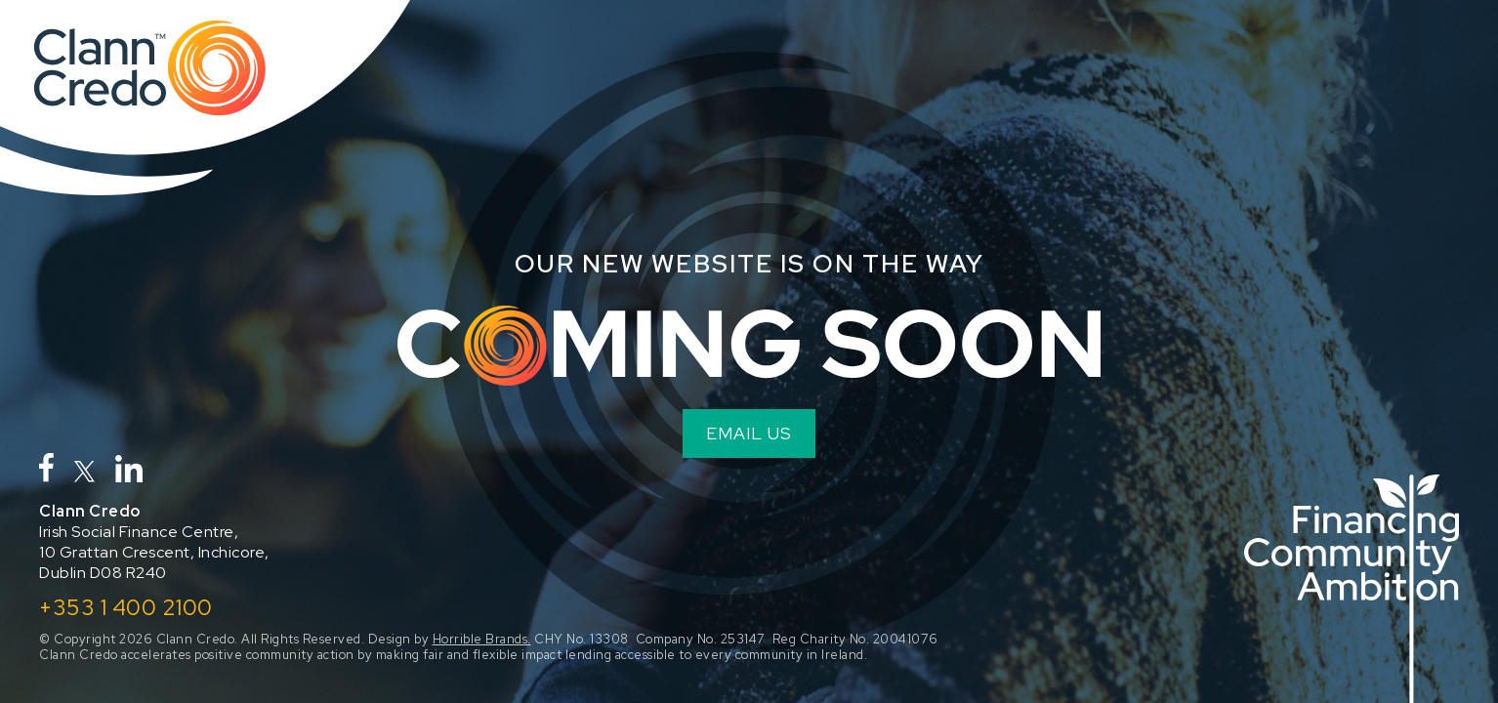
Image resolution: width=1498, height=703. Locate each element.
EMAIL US (749, 433)
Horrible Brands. (482, 639)
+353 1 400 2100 (126, 607)
